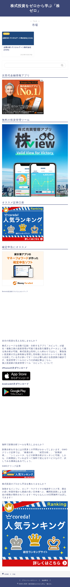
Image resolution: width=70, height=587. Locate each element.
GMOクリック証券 (11, 466)
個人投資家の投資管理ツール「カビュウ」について (27, 363)
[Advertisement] (35, 316)
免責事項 (45, 580)
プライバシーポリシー (29, 580)
